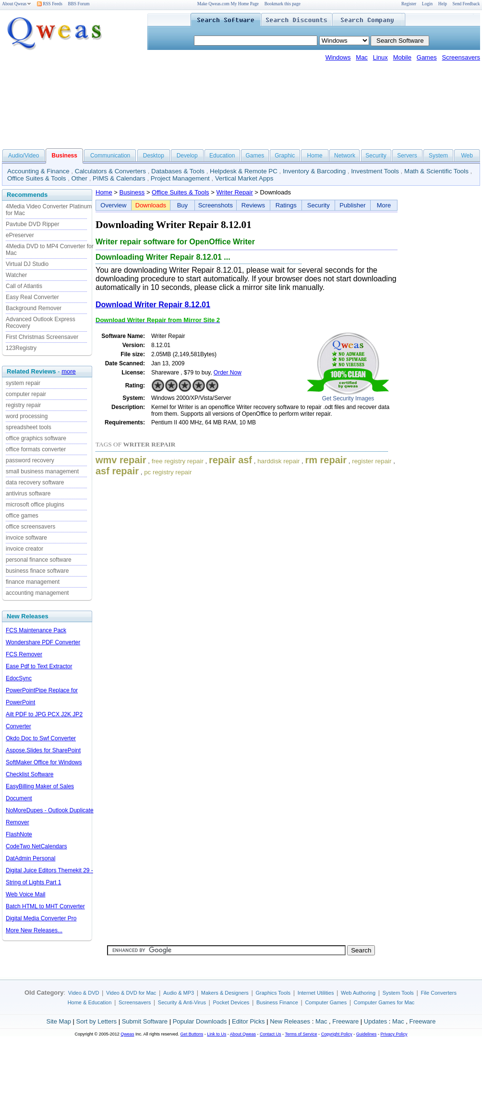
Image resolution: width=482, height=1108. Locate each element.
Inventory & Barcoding (314, 171)
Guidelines (366, 1034)
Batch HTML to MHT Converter (45, 906)
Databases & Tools (178, 171)
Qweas (127, 1034)
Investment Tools (375, 171)
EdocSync (19, 678)
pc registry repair (168, 472)
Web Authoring (358, 993)
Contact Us (270, 1034)
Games (427, 57)
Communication (110, 155)
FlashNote (19, 834)
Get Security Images (348, 398)
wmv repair (121, 460)
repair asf (230, 460)
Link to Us (216, 1034)
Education (222, 155)
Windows (338, 57)
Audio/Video (23, 155)
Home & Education (90, 1002)
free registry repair (178, 461)
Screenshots (215, 205)
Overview (113, 205)
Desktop (153, 155)
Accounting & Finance (38, 171)
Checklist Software (29, 774)
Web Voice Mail (25, 894)
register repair (371, 461)
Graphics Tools (272, 993)
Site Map (59, 1021)
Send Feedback (466, 3)
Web (466, 155)
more (68, 371)
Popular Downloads (200, 1021)
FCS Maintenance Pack (36, 630)
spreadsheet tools (28, 427)
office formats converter (36, 449)
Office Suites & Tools (36, 178)
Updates (375, 1021)
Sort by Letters (96, 1021)
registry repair (23, 405)
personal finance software (39, 559)
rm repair (326, 460)
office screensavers (30, 526)
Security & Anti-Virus (182, 1002)
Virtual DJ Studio (27, 264)
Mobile (402, 57)
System (438, 155)
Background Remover (33, 308)
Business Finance (277, 1002)
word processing (27, 416)
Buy (182, 205)
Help (442, 3)
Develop (187, 155)
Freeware (345, 1021)
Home (315, 155)
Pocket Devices (231, 1002)
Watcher (16, 275)
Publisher (352, 205)
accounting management (37, 593)
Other (79, 178)
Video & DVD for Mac (131, 993)
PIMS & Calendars (119, 178)
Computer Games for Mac (384, 1002)
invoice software (26, 537)
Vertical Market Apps (244, 178)
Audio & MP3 (178, 993)
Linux (380, 57)
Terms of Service (301, 1034)
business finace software (37, 570)
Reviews (253, 205)
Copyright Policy (336, 1034)
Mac (362, 57)
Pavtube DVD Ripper (32, 224)
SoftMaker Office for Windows (44, 762)
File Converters (439, 993)
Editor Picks (248, 1021)
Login (427, 3)
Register (408, 3)
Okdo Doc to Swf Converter (41, 738)
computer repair (26, 394)
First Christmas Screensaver (42, 337)
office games (22, 515)
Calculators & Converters (110, 171)
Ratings (286, 205)
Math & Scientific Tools (436, 171)
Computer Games (326, 1002)
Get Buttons (192, 1034)
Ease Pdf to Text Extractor (39, 666)
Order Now (227, 372)
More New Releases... (34, 930)
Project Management (180, 178)
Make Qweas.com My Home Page (228, 3)
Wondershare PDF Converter (43, 642)
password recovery (30, 460)
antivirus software (28, 493)
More (384, 205)
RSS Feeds (49, 3)
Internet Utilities (316, 993)
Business (132, 192)
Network (344, 155)
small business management (42, 471)
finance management (33, 581)
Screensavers (461, 57)
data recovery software (35, 482)
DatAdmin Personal (30, 858)
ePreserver (20, 235)
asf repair (117, 471)
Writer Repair (234, 192)
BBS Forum (79, 3)
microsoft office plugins (35, 504)
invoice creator (24, 548)
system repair (23, 383)
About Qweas (16, 3)
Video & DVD (83, 993)
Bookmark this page (283, 3)
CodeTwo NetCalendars (36, 846)
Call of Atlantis (24, 286)
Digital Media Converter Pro (41, 918)
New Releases (290, 1021)
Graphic (285, 155)
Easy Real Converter (32, 297)
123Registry (21, 348)
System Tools (398, 993)
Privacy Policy (393, 1034)
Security (375, 155)
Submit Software (145, 1021)
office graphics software (36, 438)
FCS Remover (24, 654)
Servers (407, 155)
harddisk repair (278, 461)
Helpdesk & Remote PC (243, 171)
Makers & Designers (225, 993)
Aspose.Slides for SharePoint (43, 750)
